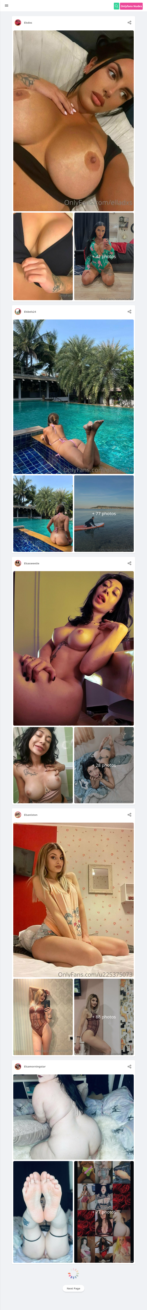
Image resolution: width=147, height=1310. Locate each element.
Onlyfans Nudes (131, 6)
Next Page (73, 1288)
